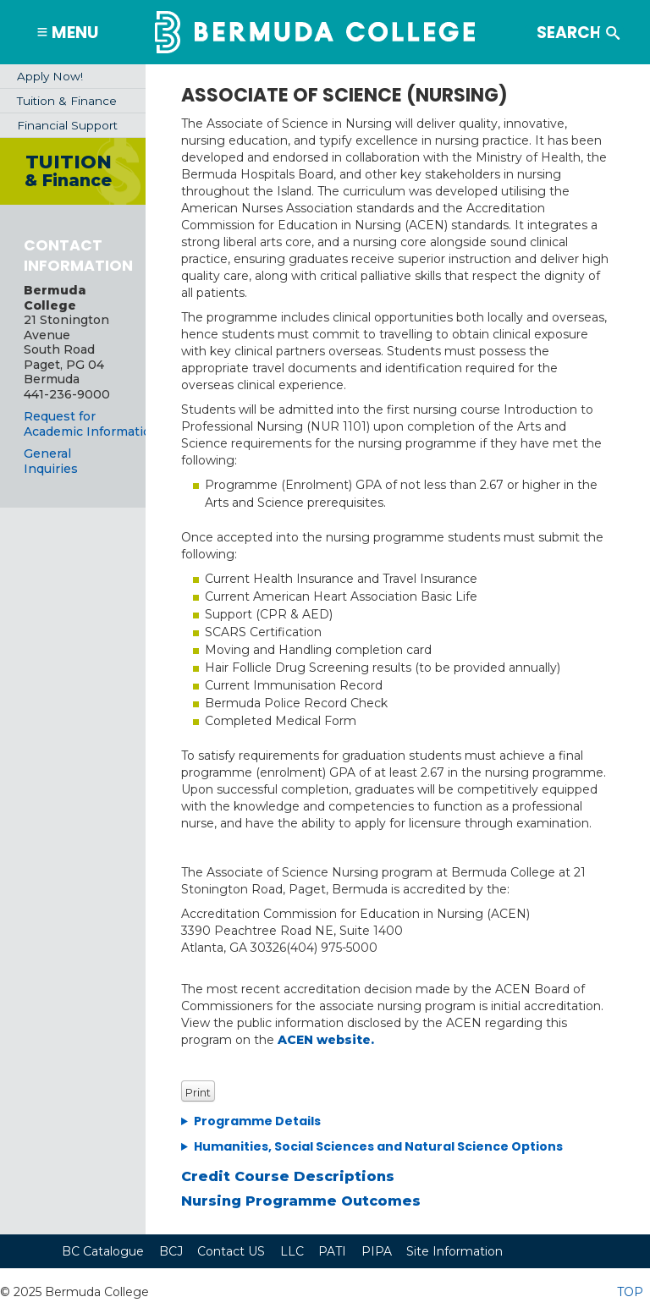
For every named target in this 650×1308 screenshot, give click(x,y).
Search (599, 23)
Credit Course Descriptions (287, 1176)
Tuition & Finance (67, 100)
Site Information (454, 1251)
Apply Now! (50, 76)
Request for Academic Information (91, 424)
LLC (292, 1251)
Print (198, 1092)
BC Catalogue (103, 1251)
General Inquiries (51, 461)
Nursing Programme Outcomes (301, 1200)
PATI (332, 1251)
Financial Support (67, 125)
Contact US (231, 1251)
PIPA (376, 1251)
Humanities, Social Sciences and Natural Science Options (378, 1146)
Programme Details (257, 1121)
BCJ (171, 1251)
